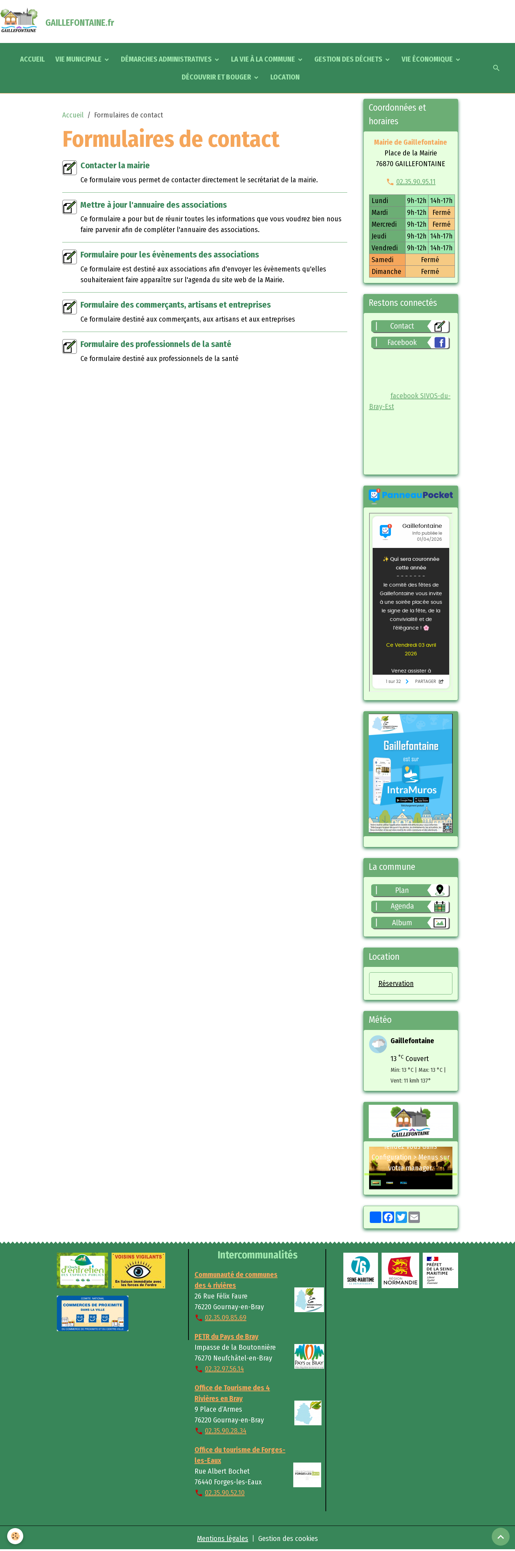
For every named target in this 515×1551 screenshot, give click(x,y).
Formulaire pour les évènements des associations (169, 255)
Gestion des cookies (288, 1538)
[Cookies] (15, 1536)
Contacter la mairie (115, 165)
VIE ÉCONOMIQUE (428, 59)
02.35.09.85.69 (225, 1317)
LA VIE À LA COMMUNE (263, 59)
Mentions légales (222, 1538)
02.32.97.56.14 (224, 1368)
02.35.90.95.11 (416, 181)
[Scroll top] (501, 1537)
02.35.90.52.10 (225, 1492)
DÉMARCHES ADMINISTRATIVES (167, 59)
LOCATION (285, 77)
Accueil (73, 115)
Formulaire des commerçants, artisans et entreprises (175, 305)
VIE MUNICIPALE (79, 59)
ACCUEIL (32, 59)
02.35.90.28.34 (225, 1430)
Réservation (396, 983)
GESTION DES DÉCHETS (349, 59)
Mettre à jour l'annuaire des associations (153, 205)
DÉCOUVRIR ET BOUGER (217, 77)
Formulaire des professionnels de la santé (155, 344)
